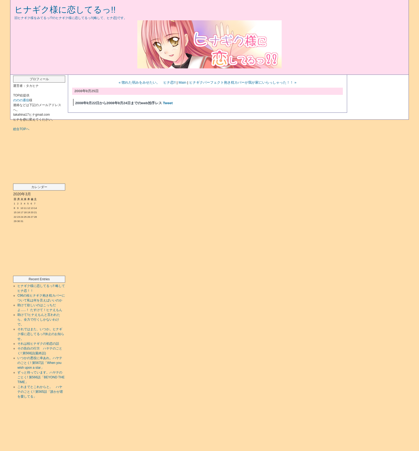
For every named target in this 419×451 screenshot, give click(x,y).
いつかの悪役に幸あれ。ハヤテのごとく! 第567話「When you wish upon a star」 (39, 363)
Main (182, 82)
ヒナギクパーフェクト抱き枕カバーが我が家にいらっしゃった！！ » (242, 82)
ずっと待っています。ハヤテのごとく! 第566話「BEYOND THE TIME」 (40, 377)
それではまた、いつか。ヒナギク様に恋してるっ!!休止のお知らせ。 (40, 334)
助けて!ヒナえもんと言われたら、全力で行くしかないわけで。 (38, 319)
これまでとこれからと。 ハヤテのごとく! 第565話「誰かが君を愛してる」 (40, 391)
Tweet (168, 103)
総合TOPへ (21, 129)
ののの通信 (21, 100)
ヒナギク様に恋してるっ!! (65, 9)
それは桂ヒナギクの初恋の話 (38, 343)
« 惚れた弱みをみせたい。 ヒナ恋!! (147, 82)
